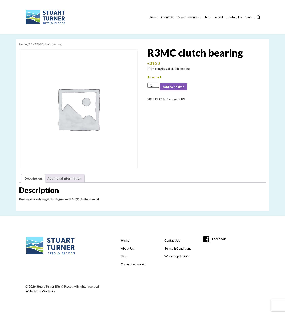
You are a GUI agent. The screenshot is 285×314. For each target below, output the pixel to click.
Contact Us (234, 17)
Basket (218, 17)
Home (153, 17)
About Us (166, 17)
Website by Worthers (40, 291)
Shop (207, 17)
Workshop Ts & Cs (177, 256)
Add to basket (173, 87)
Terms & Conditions (177, 248)
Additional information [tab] (64, 178)
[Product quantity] (153, 85)
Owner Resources (188, 17)
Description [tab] (33, 178)
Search (249, 17)
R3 (30, 44)
